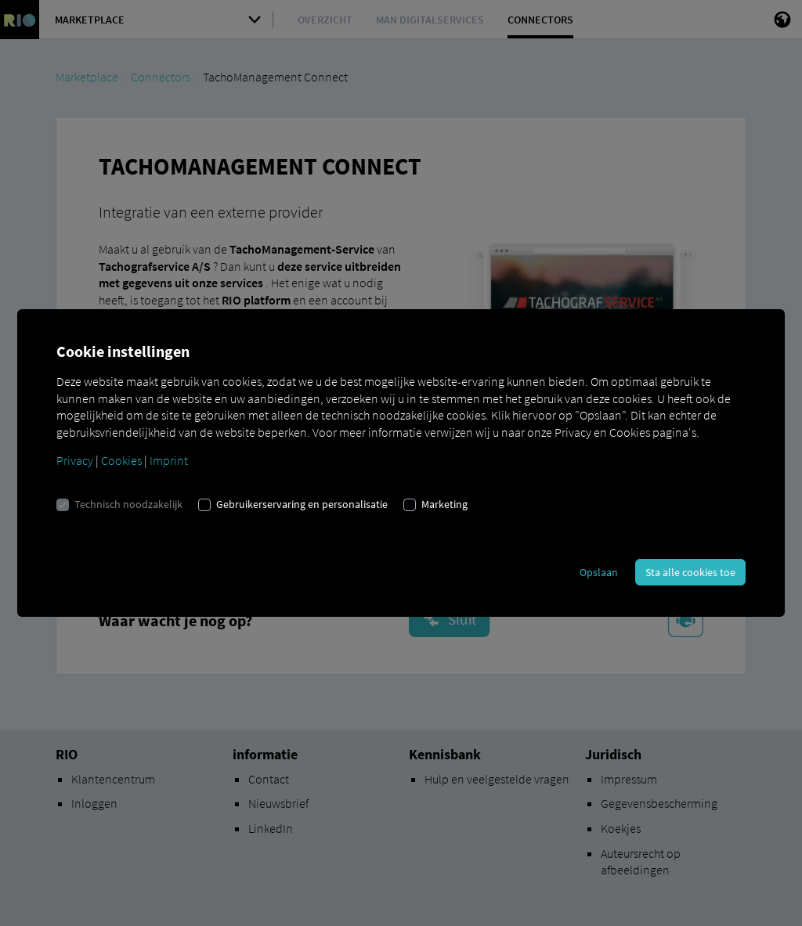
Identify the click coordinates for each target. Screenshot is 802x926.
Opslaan (599, 572)
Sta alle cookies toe (690, 572)
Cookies (121, 460)
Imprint (169, 460)
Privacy (74, 460)
